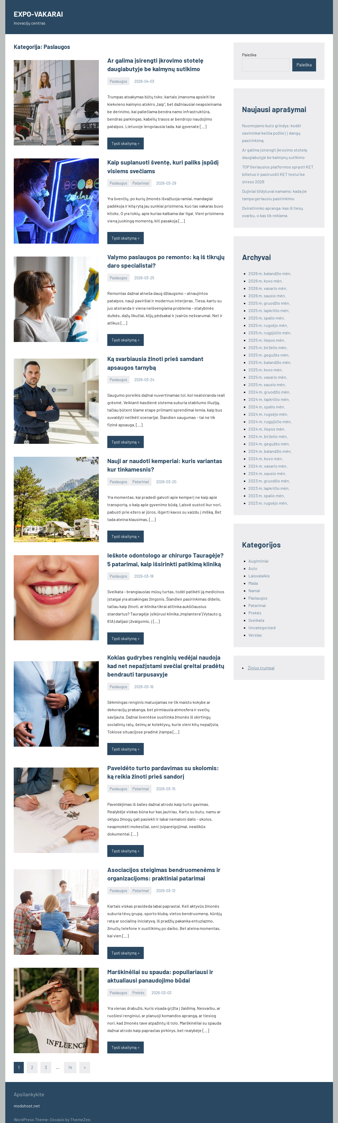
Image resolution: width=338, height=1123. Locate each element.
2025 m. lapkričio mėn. (269, 310)
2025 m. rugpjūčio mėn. (269, 332)
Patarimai (140, 181)
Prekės (138, 984)
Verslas (255, 634)
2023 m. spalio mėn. (266, 495)
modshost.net (27, 1096)
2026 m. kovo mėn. (265, 280)
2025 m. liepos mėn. (266, 340)
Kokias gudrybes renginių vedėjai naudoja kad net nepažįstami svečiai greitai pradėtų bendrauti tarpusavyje (165, 660)
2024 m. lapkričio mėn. (269, 399)
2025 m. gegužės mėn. (269, 354)
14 (70, 1058)
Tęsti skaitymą (124, 142)
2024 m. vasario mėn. (268, 465)
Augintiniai (258, 560)
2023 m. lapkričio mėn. (269, 488)
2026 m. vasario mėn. (267, 288)
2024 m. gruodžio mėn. (269, 391)
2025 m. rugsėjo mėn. (268, 325)
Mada (253, 583)
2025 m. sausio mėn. (267, 384)
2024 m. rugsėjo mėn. (268, 414)
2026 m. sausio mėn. (267, 295)
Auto (252, 568)
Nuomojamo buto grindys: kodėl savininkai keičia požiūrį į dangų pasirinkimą (271, 133)
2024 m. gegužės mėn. (269, 443)
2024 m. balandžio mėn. (270, 451)
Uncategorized (262, 627)
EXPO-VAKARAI (43, 13)
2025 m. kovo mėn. (265, 369)
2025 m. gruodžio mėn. (269, 302)
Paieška (249, 54)
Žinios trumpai (261, 667)
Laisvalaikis (259, 575)
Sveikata (256, 620)
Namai (254, 590)
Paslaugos (118, 80)
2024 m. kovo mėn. (265, 458)
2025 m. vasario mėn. (267, 377)
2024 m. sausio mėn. (267, 473)
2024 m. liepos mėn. (266, 428)
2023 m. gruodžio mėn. (269, 480)
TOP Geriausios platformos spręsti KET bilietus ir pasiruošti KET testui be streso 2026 (277, 174)
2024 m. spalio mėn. (266, 406)
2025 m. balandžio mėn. (269, 362)
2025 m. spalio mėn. (266, 317)
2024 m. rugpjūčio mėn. (270, 421)
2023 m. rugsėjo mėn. (268, 502)
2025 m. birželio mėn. (268, 347)
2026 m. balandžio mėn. (269, 273)
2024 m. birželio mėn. (268, 436)
